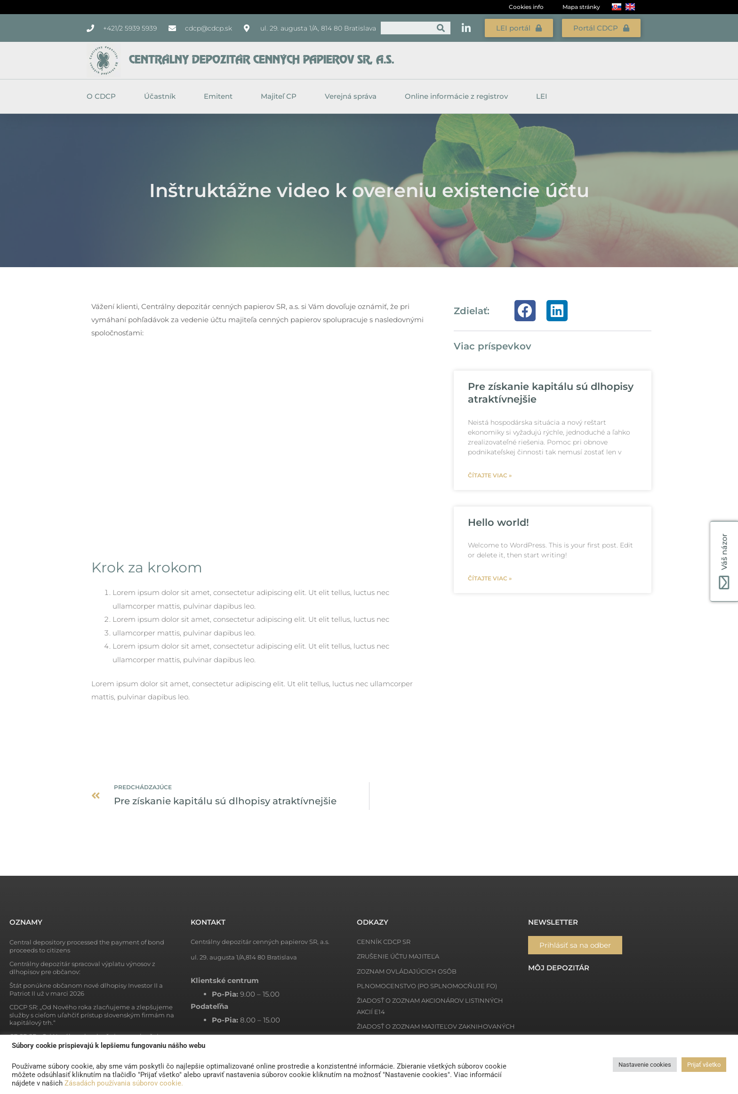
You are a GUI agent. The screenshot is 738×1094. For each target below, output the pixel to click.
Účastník (162, 96)
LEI (541, 96)
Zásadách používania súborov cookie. (123, 1083)
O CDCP (103, 96)
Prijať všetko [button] (704, 1064)
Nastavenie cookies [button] (644, 1064)
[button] (525, 310)
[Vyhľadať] (440, 28)
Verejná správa (353, 96)
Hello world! (498, 522)
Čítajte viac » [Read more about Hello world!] (490, 578)
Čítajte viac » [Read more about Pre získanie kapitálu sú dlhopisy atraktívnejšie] (490, 475)
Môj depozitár (558, 967)
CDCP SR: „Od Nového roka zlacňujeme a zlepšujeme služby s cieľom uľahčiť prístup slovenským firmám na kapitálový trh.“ (91, 1015)
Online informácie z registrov (459, 96)
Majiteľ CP (281, 96)
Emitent (220, 96)
